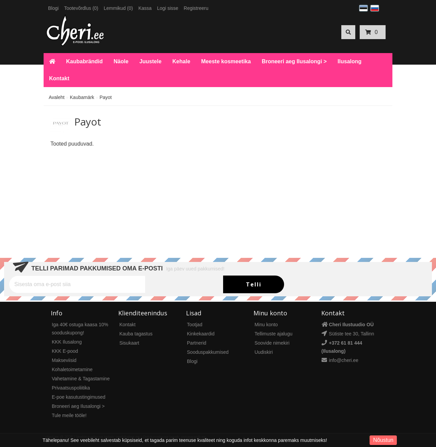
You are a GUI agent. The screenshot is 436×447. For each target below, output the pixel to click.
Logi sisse (167, 8)
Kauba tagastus (135, 333)
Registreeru (196, 8)
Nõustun (383, 440)
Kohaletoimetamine (72, 369)
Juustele (150, 61)
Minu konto (266, 324)
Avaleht (56, 97)
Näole (121, 61)
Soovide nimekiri (272, 343)
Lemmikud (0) (118, 8)
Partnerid (196, 343)
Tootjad (194, 324)
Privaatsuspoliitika (71, 388)
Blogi (53, 8)
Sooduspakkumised (208, 352)
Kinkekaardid (201, 333)
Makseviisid (64, 360)
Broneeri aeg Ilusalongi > (294, 61)
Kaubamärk (82, 97)
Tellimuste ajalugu (273, 333)
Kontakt (59, 78)
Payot (105, 97)
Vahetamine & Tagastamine (81, 378)
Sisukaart (129, 343)
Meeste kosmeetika (226, 61)
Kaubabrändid (84, 61)
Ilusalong (349, 61)
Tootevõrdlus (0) (81, 8)
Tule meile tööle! (69, 415)
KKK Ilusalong (67, 342)
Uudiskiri (263, 352)
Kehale (181, 61)
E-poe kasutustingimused (78, 397)
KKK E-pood (65, 351)
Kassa (145, 8)
